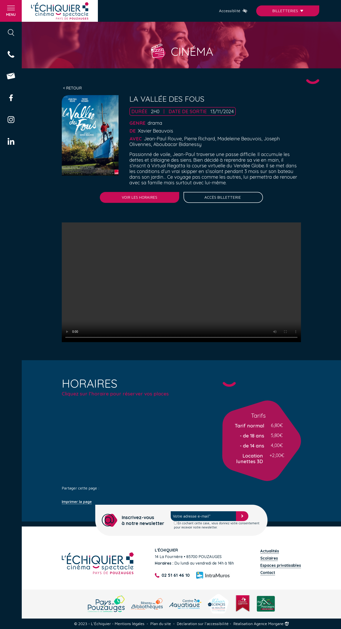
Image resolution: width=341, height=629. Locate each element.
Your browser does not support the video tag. (181, 282)
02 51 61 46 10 (172, 575)
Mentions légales (129, 624)
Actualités (269, 550)
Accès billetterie (223, 197)
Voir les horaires (139, 197)
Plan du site (160, 624)
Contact (267, 572)
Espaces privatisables (280, 565)
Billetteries (287, 10)
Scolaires (269, 558)
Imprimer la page (77, 502)
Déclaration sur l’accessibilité (203, 624)
